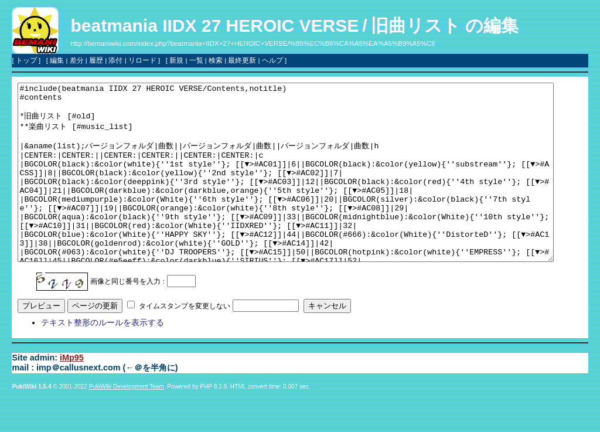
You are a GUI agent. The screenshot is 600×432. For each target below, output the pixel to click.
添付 (115, 60)
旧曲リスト (416, 25)
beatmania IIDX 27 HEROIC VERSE (214, 25)
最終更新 (242, 60)
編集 (57, 60)
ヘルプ (272, 60)
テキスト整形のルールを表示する (102, 357)
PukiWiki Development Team (126, 422)
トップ (26, 60)
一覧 (196, 60)
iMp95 (72, 392)
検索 (216, 60)
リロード (142, 60)
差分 (77, 60)
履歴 (96, 60)
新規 (176, 60)
